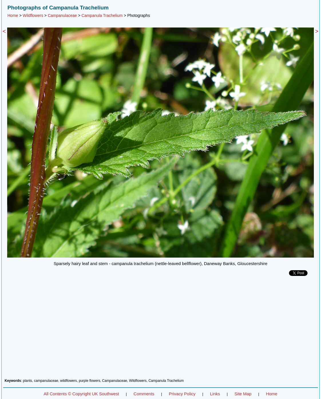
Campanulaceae (62, 15)
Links (215, 393)
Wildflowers (33, 15)
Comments (144, 393)
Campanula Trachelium (102, 15)
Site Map (243, 393)
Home (12, 15)
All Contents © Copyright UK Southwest (81, 393)
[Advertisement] (160, 329)
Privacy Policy (182, 393)
